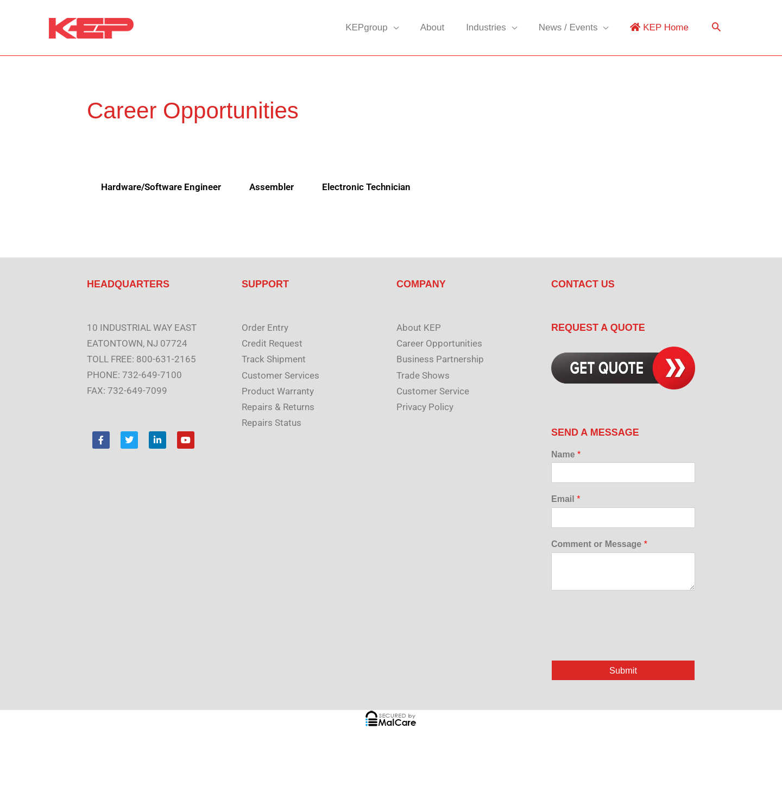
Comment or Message (599, 544)
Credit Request (272, 343)
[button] (716, 28)
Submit (623, 670)
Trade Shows (423, 374)
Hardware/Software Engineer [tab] (161, 186)
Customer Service (432, 390)
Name (566, 454)
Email (565, 499)
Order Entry (265, 327)
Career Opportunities (439, 343)
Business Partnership (440, 359)
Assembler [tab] (271, 186)
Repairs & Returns (278, 406)
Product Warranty (278, 390)
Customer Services (280, 374)
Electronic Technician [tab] (366, 186)
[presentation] (633, 642)
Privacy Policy (424, 406)
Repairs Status (271, 422)
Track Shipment (274, 359)
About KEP (418, 327)
